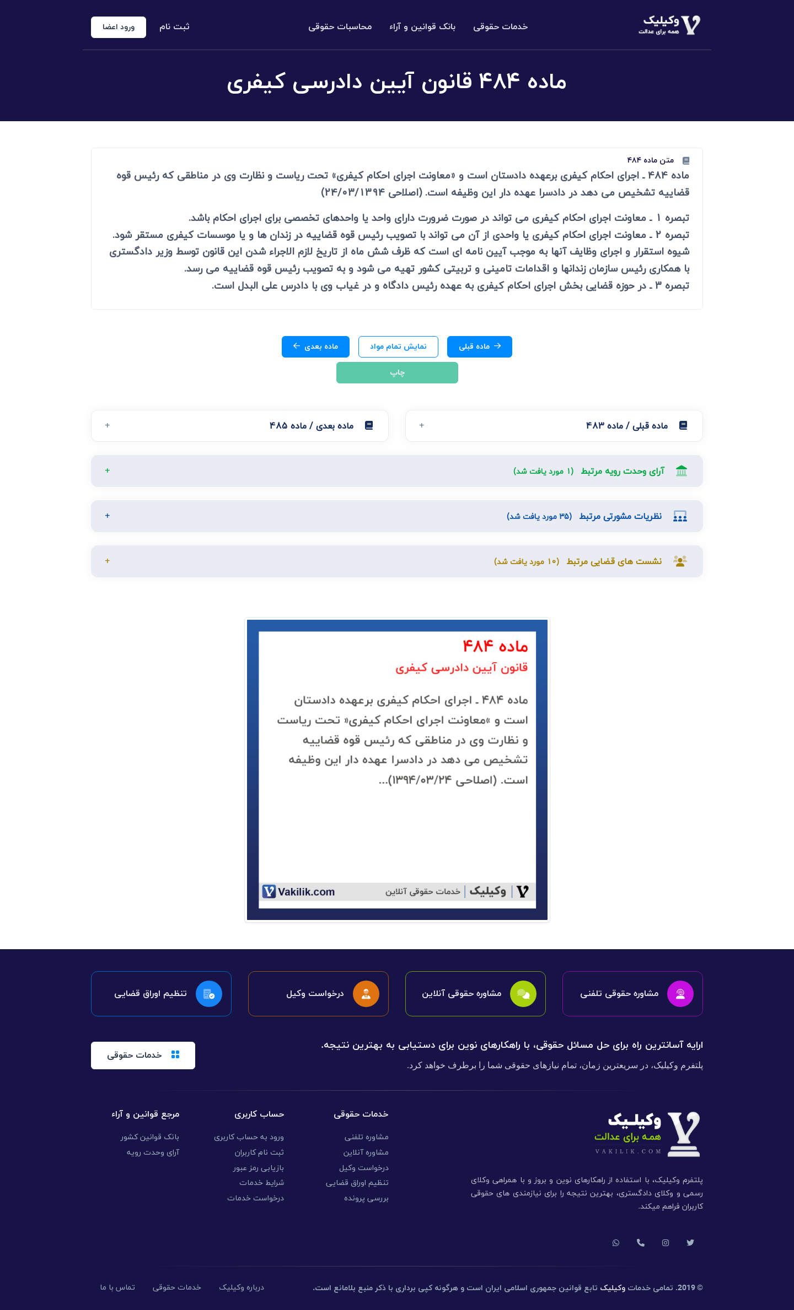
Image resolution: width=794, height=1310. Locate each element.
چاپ (397, 372)
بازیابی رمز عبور (258, 1168)
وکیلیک (612, 1288)
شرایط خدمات (261, 1183)
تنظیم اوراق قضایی (357, 1183)
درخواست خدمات (255, 1198)
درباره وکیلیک (241, 1287)
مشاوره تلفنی (367, 1137)
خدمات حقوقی (500, 27)
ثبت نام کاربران (259, 1152)
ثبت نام (174, 27)
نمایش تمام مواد (398, 347)
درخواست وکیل (364, 1168)
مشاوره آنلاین (366, 1152)
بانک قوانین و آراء (422, 27)
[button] (554, 425)
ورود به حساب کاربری (249, 1137)
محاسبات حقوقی (340, 27)
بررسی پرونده (366, 1198)
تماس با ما (117, 1287)
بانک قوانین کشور (150, 1137)
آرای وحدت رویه (153, 1152)
